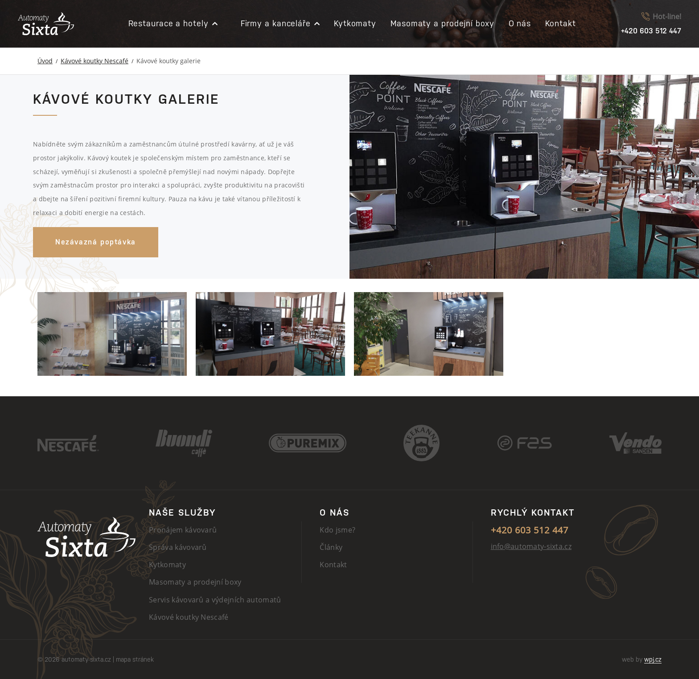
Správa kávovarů (178, 547)
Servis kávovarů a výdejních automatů (215, 600)
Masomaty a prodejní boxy (442, 23)
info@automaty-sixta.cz (531, 546)
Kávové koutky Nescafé (94, 61)
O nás (520, 23)
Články (331, 547)
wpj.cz (653, 659)
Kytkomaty (355, 23)
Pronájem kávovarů (183, 530)
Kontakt (560, 23)
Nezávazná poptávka (95, 242)
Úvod (45, 61)
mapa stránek (135, 659)
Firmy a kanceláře (276, 23)
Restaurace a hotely (168, 23)
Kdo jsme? (337, 530)
